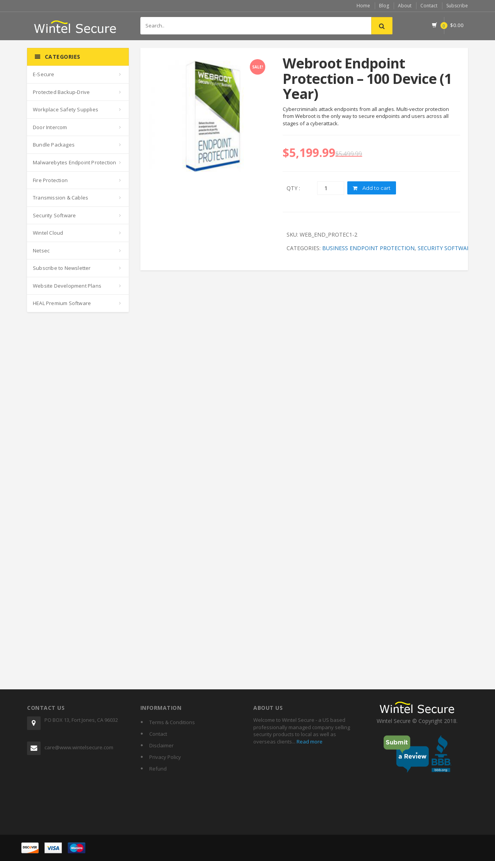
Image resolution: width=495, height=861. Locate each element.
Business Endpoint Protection (368, 248)
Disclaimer (161, 745)
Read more (309, 741)
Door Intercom (50, 127)
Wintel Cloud (48, 232)
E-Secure (44, 74)
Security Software (54, 215)
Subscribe (457, 5)
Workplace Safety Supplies (65, 109)
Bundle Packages (54, 144)
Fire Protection (50, 180)
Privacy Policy (165, 757)
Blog (384, 5)
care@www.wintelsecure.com (78, 747)
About (404, 5)
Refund (158, 768)
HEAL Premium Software (62, 303)
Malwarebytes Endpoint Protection (74, 162)
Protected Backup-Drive (61, 92)
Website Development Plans (67, 285)
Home (363, 5)
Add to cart (372, 188)
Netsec (41, 250)
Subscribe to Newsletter (62, 267)
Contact (428, 5)
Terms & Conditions (172, 722)
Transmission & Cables (60, 197)
